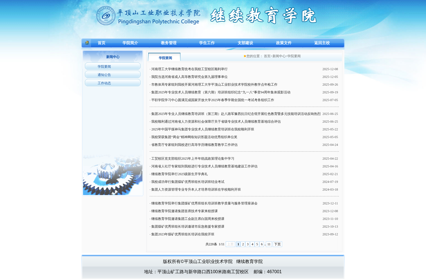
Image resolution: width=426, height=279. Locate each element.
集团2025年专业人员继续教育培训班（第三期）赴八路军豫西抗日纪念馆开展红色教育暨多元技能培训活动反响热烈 (236, 114)
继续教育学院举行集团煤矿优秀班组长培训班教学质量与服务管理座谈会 (204, 203)
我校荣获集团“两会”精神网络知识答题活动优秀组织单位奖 (194, 137)
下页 (277, 244)
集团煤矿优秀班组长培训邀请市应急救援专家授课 (187, 226)
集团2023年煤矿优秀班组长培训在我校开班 (182, 234)
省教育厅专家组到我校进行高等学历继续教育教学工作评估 (194, 145)
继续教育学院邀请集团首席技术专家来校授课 (184, 211)
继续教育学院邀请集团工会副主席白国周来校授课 (187, 219)
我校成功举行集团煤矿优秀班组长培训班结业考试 (187, 182)
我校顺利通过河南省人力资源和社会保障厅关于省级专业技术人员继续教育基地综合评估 (216, 121)
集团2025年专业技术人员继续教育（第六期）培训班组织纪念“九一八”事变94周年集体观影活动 (220, 92)
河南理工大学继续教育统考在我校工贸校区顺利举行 (189, 69)
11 (269, 244)
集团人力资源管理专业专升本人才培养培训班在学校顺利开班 (196, 189)
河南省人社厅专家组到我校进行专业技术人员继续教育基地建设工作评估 (204, 166)
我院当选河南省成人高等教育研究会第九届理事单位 (189, 77)
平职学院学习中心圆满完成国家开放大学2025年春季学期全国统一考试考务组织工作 (212, 100)
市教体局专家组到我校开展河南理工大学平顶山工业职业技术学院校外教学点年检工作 (214, 84)
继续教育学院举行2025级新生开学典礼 (179, 174)
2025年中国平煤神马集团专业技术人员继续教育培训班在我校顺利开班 (202, 129)
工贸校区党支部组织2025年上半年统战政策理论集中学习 (192, 158)
